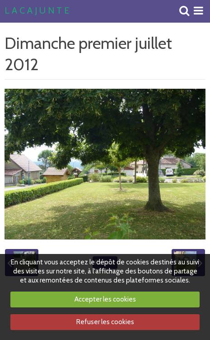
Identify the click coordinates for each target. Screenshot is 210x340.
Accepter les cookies (105, 299)
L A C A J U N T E (37, 11)
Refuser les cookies (105, 322)
